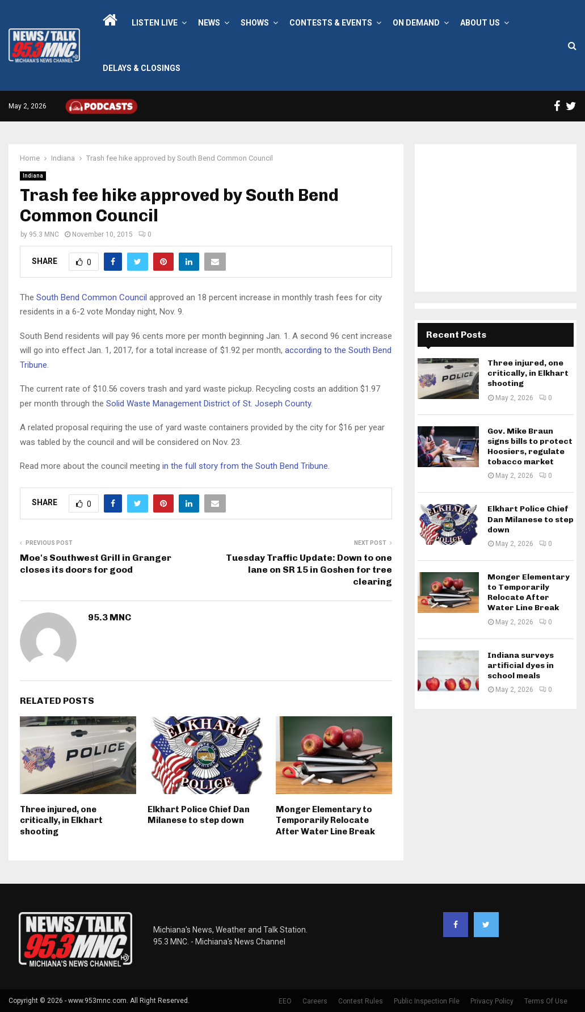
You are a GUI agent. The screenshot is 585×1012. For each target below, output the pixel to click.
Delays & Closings (141, 68)
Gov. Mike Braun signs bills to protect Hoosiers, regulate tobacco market (530, 446)
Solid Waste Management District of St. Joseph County (208, 403)
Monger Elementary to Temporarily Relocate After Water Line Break (325, 820)
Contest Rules (360, 1001)
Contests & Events (330, 22)
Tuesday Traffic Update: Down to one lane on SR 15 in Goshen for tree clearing (309, 569)
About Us (480, 22)
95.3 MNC (44, 234)
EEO (285, 1001)
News (209, 22)
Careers (314, 1001)
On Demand (416, 22)
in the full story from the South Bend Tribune (245, 466)
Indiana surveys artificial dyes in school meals (520, 665)
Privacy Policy (492, 1001)
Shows (255, 22)
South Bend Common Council (91, 297)
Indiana (33, 176)
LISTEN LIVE (155, 22)
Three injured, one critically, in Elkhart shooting (61, 820)
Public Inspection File (427, 1001)
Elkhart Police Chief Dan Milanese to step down (199, 815)
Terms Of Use (545, 1001)
